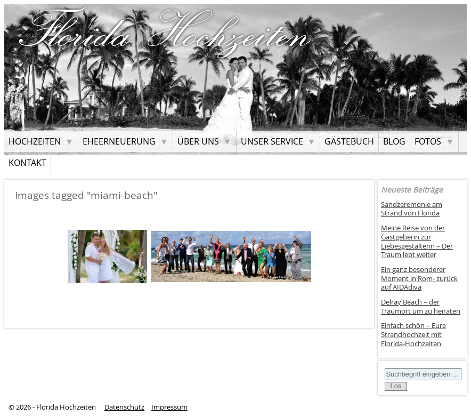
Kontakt (27, 163)
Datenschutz (124, 407)
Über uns (198, 141)
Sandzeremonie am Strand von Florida (411, 209)
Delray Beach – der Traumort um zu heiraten (420, 307)
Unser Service (272, 141)
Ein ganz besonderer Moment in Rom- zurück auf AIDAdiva (419, 278)
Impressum (169, 407)
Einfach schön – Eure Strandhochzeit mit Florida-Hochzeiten (413, 334)
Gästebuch (349, 141)
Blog (394, 141)
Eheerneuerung (119, 141)
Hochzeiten (35, 141)
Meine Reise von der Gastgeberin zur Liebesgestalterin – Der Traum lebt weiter (417, 241)
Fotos (428, 141)
